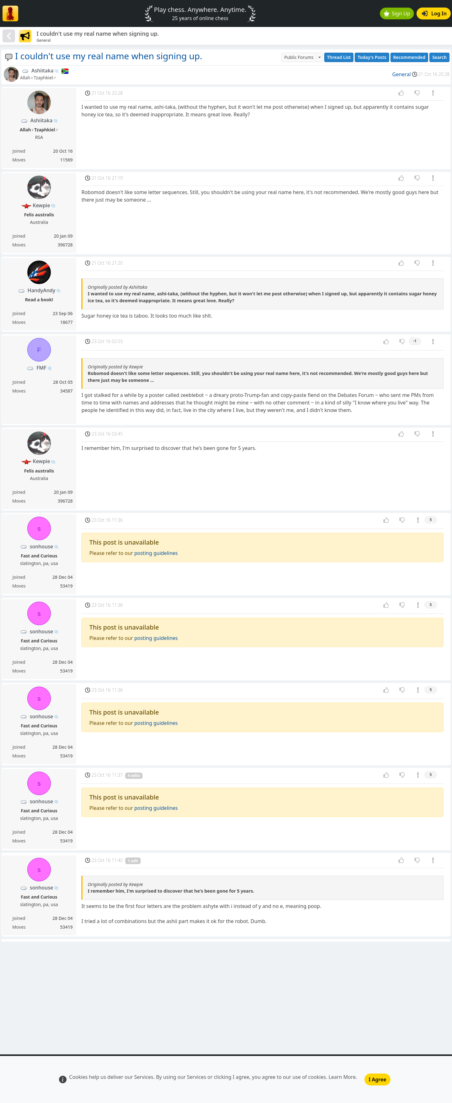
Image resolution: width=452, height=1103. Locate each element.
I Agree (377, 1079)
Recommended (409, 57)
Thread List (339, 57)
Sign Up (397, 13)
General (401, 74)
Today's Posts (372, 57)
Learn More (342, 1077)
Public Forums (298, 57)
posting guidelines (156, 553)
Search (439, 57)
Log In (434, 13)
